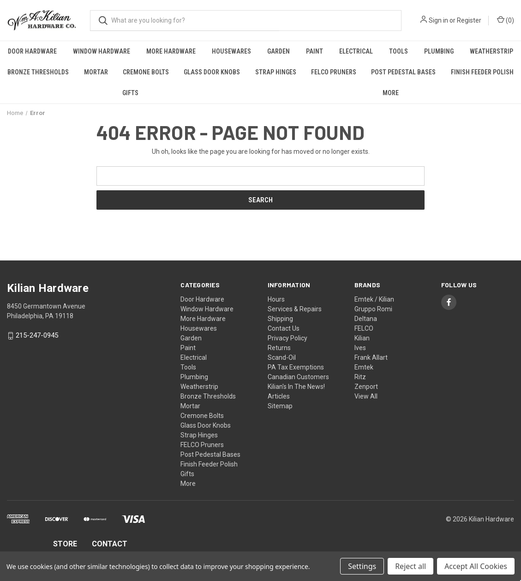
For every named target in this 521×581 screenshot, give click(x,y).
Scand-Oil (282, 357)
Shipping (280, 318)
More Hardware (171, 51)
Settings (362, 566)
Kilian (362, 338)
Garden (278, 51)
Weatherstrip (199, 386)
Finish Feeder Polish (482, 72)
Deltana (365, 318)
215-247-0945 (37, 336)
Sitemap (280, 406)
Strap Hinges (275, 72)
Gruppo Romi (373, 309)
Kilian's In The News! (296, 386)
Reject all (410, 566)
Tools (398, 51)
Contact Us (283, 328)
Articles (279, 396)
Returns (279, 347)
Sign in (438, 20)
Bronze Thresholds (38, 72)
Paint (314, 51)
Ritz (360, 377)
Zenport (366, 386)
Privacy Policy (287, 338)
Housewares (231, 51)
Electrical (356, 51)
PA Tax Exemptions (296, 367)
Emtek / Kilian (374, 299)
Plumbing (439, 51)
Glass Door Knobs (212, 72)
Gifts (130, 93)
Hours (276, 299)
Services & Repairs (295, 309)
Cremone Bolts (146, 72)
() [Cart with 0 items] (505, 20)
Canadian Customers (298, 377)
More (391, 93)
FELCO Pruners (333, 72)
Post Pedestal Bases (403, 72)
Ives (360, 347)
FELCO (363, 328)
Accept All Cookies (475, 566)
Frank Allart (371, 357)
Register (469, 20)
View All (365, 396)
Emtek (363, 367)
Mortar (96, 72)
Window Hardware (101, 51)
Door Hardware (32, 51)
